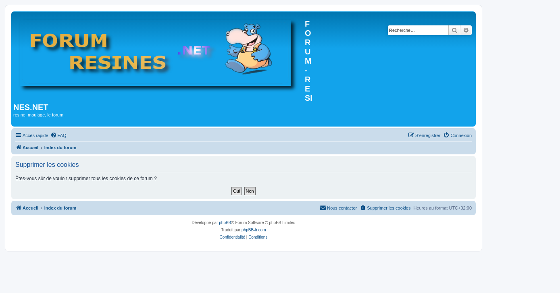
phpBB (225, 222)
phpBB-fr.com (253, 230)
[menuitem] (58, 135)
